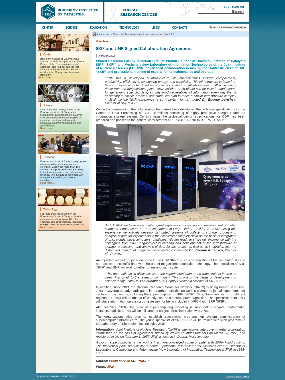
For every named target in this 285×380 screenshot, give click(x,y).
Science (72, 27)
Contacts (179, 27)
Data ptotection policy (237, 376)
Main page (104, 34)
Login (227, 7)
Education (98, 27)
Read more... (45, 77)
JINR (110, 366)
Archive (103, 41)
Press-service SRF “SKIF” (129, 361)
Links (156, 27)
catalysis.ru (55, 376)
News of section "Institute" (159, 34)
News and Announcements (127, 34)
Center (47, 27)
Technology (129, 27)
